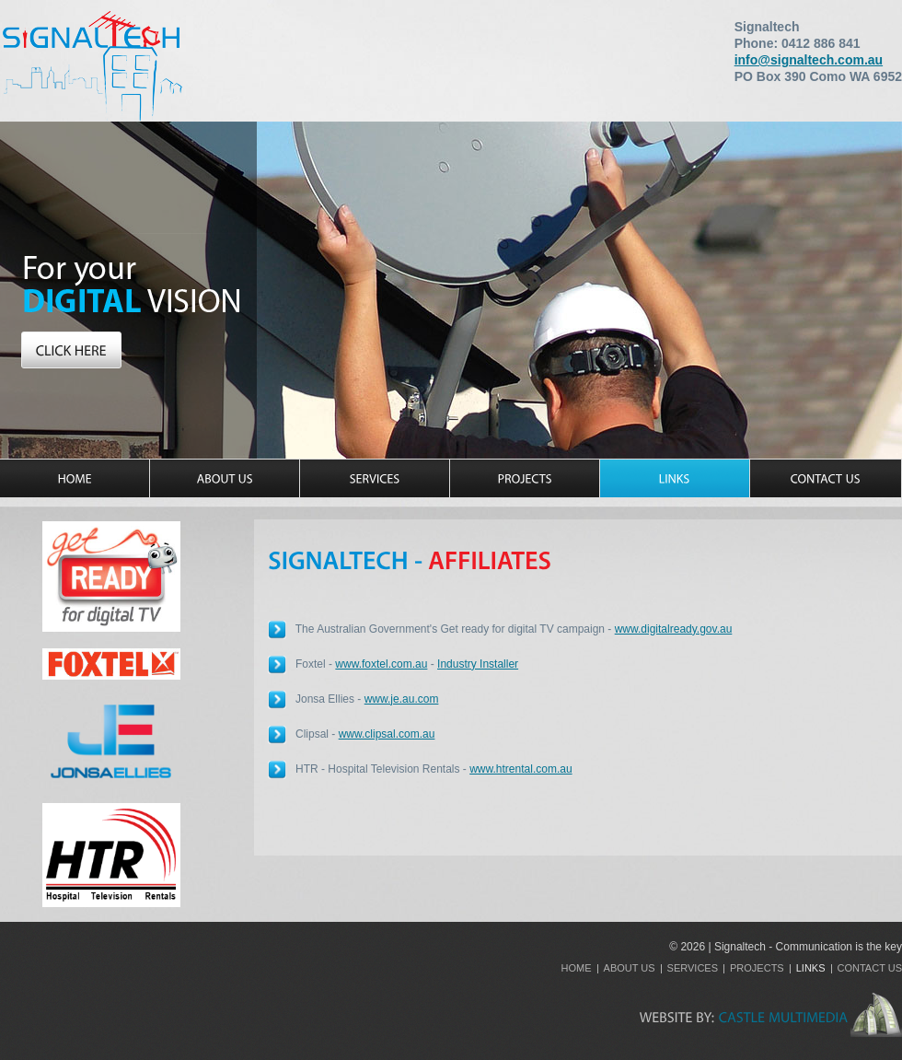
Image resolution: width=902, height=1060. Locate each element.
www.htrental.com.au (520, 769)
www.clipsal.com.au (387, 734)
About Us (629, 967)
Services (692, 967)
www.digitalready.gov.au (674, 629)
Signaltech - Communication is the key (808, 946)
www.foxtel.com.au (381, 664)
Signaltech (92, 65)
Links (811, 967)
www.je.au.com (401, 699)
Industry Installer (477, 664)
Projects (757, 967)
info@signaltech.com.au (808, 59)
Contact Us (870, 967)
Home (576, 967)
